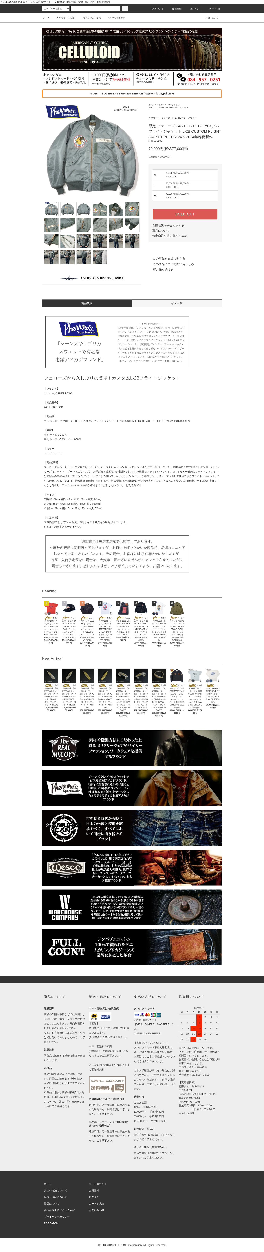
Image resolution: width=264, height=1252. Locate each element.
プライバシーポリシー (57, 1216)
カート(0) (212, 8)
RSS (46, 1223)
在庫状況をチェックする (168, 225)
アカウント (156, 8)
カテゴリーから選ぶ (64, 18)
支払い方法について (55, 1190)
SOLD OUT (185, 214)
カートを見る (96, 1203)
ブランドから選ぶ (90, 18)
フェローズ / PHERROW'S (167, 108)
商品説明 (87, 303)
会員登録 (175, 8)
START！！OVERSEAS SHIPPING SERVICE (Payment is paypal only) (132, 93)
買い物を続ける (160, 269)
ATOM (54, 1223)
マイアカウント (98, 1183)
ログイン (192, 8)
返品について (161, 230)
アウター (160, 105)
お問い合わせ (210, 18)
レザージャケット (173, 105)
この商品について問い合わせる (171, 264)
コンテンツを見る (114, 18)
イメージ (177, 303)
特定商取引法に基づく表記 (169, 235)
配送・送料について (55, 1197)
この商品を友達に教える (166, 258)
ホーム (46, 18)
